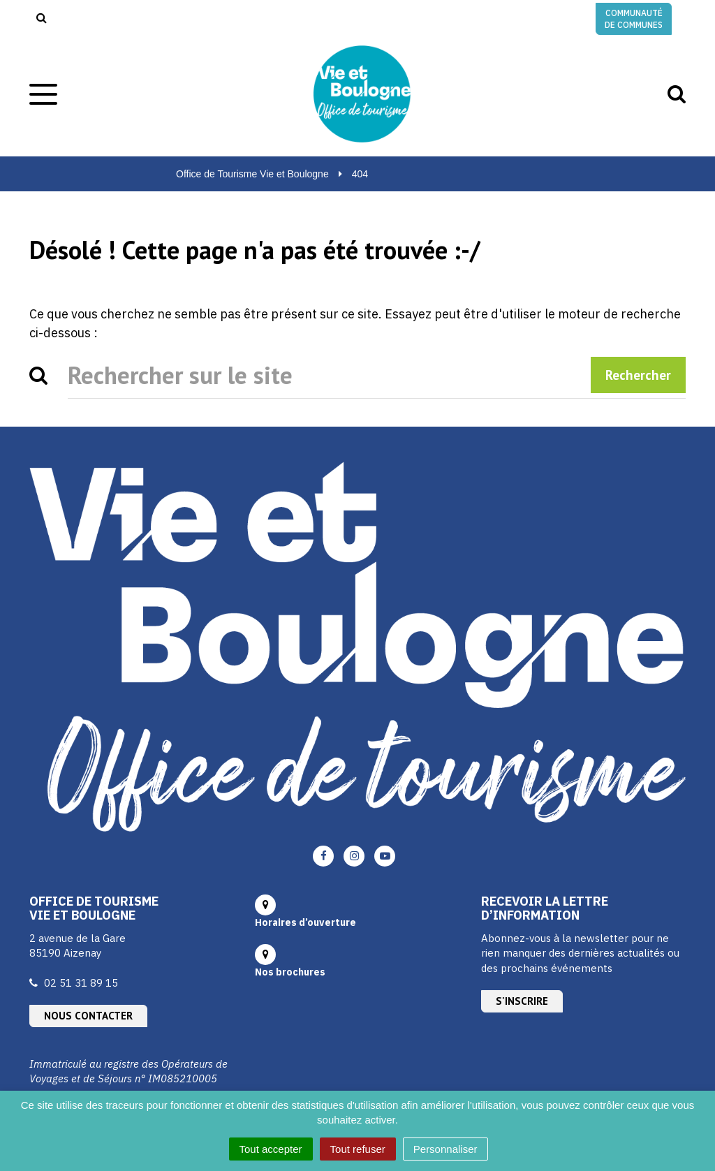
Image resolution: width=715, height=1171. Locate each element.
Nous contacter (88, 1015)
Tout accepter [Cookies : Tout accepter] (270, 1149)
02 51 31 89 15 (81, 982)
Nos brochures (290, 972)
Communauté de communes (634, 19)
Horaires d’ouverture (305, 922)
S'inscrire (522, 1001)
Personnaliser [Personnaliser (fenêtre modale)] (445, 1149)
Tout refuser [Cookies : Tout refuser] (357, 1149)
